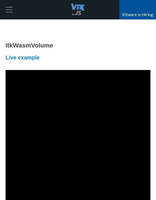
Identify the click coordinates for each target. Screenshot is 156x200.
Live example (22, 57)
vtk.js (78, 10)
